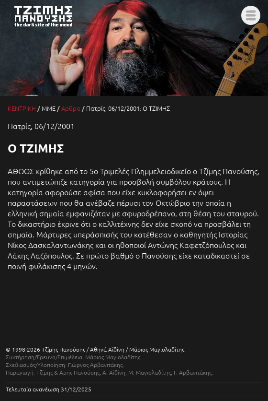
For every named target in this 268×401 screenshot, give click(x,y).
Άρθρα (70, 108)
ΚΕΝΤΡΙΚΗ (22, 108)
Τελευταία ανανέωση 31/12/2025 (48, 389)
